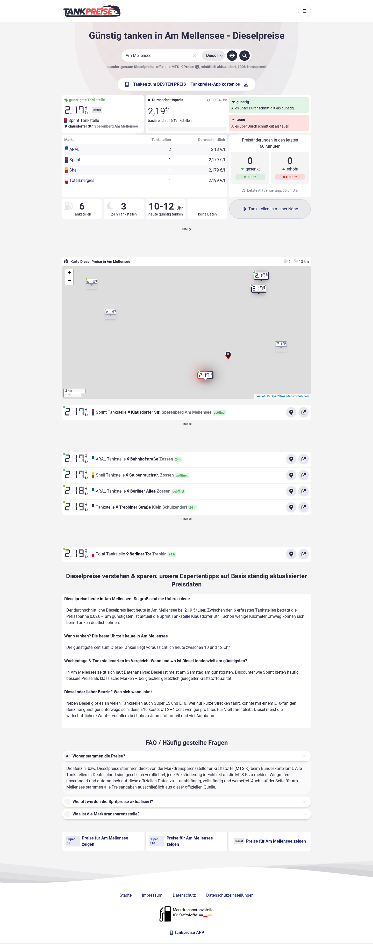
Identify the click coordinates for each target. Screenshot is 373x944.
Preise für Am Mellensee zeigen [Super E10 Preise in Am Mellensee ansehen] (181, 841)
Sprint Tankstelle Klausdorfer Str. (190, 616)
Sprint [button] (74, 159)
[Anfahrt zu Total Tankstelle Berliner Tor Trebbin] (291, 554)
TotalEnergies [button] (81, 180)
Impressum (152, 895)
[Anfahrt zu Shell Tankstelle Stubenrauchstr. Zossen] (291, 475)
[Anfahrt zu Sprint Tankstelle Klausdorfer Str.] (291, 412)
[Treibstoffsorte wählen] (213, 55)
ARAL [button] (74, 149)
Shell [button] (73, 170)
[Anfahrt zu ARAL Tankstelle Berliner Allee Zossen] (291, 491)
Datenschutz (184, 895)
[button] (228, 356)
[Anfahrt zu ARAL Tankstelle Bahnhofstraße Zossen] (291, 459)
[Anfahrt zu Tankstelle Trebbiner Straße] (291, 507)
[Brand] (92, 11)
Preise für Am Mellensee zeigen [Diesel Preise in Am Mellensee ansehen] (270, 841)
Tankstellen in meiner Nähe (270, 208)
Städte (126, 895)
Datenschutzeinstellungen (230, 895)
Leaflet (260, 396)
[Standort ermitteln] (232, 55)
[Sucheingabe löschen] (194, 55)
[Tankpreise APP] (186, 932)
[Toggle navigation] (304, 11)
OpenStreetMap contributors (290, 396)
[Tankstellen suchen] (244, 55)
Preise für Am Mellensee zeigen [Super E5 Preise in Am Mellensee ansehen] (97, 841)
